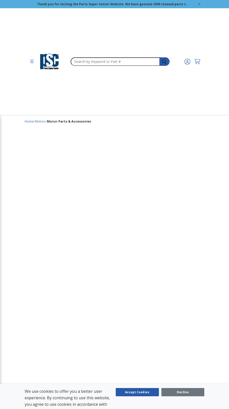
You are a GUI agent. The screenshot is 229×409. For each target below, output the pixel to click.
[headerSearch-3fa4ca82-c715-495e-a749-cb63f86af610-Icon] (164, 62)
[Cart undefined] (197, 62)
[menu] (32, 61)
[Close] (183, 392)
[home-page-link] (49, 61)
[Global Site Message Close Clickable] (199, 4)
